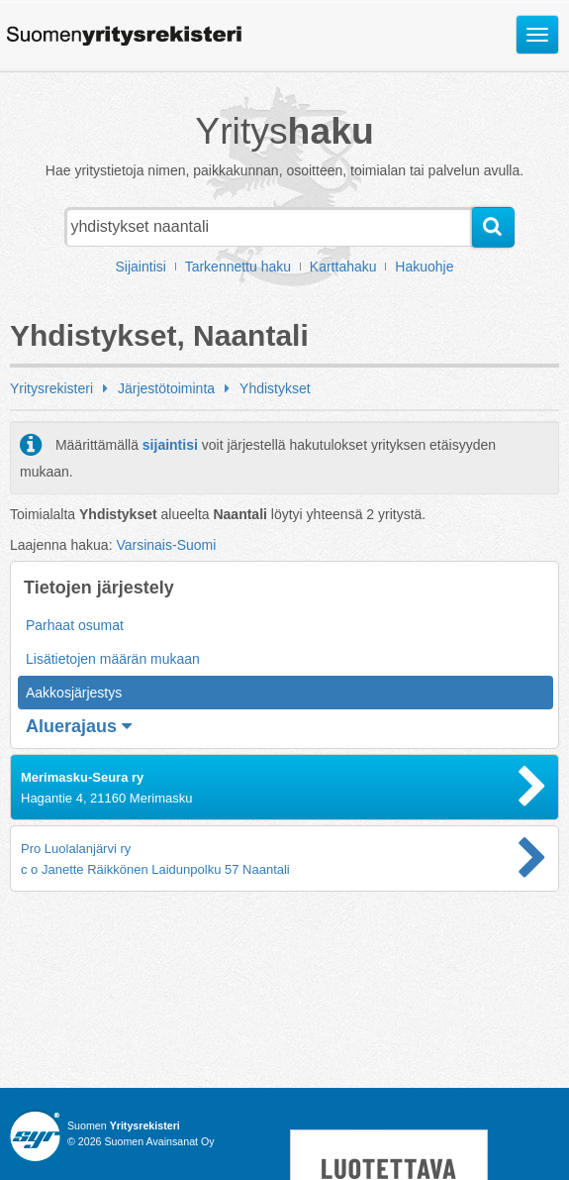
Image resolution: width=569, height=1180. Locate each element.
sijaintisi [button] (170, 445)
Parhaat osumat (75, 625)
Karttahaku (343, 266)
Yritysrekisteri (51, 388)
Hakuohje (424, 266)
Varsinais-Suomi (166, 545)
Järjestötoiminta (166, 388)
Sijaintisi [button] (141, 266)
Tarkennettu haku (238, 266)
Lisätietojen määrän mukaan (113, 659)
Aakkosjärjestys (74, 692)
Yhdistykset (275, 388)
